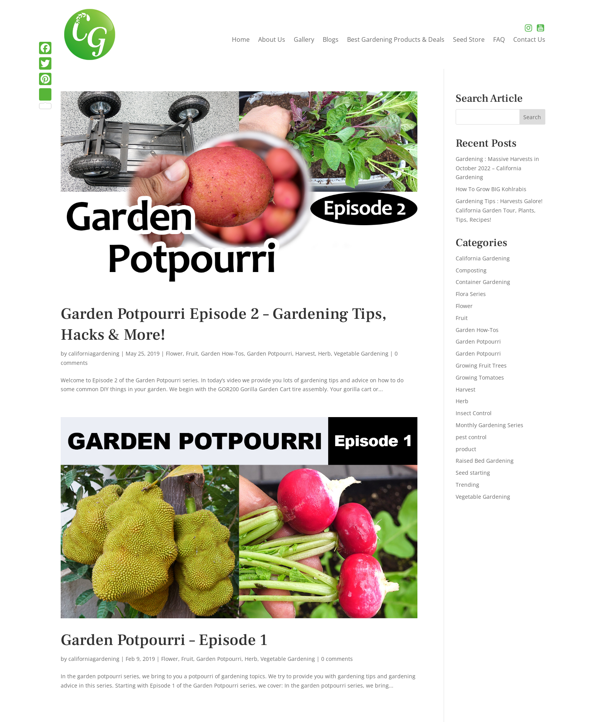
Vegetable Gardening (361, 353)
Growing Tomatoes (480, 377)
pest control (471, 437)
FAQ (499, 40)
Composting (471, 270)
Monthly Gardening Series (489, 425)
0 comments (337, 658)
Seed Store (469, 40)
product (466, 449)
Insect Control (474, 413)
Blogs (331, 40)
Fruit (192, 353)
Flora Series (471, 294)
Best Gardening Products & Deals (395, 40)
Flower (174, 353)
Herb (324, 353)
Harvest (305, 353)
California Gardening (483, 258)
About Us (271, 40)
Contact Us (529, 40)
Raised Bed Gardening (485, 460)
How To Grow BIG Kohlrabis (491, 189)
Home (241, 40)
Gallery (304, 40)
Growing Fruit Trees (481, 365)
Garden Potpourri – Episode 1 (164, 640)
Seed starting (473, 472)
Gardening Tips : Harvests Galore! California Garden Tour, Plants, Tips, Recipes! (499, 210)
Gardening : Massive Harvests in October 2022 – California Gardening (497, 168)
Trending (467, 484)
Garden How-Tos (222, 353)
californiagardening (93, 353)
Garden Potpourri (269, 353)
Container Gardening (483, 282)
